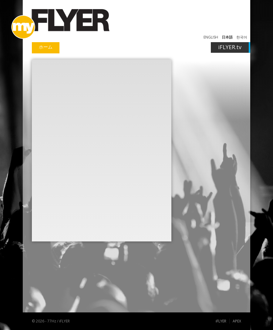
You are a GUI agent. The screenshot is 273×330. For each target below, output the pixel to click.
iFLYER (221, 321)
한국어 (241, 37)
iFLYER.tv (229, 47)
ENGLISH (211, 37)
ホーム (45, 47)
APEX (237, 321)
